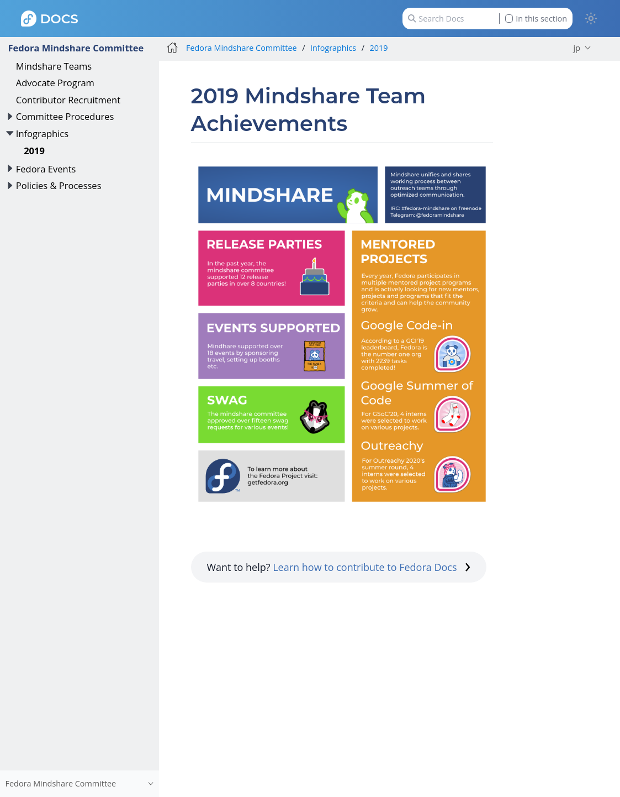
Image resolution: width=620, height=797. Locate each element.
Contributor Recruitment (68, 99)
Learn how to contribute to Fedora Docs (371, 567)
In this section (536, 18)
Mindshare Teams (54, 66)
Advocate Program (55, 82)
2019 (34, 150)
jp (577, 48)
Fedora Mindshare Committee (76, 47)
